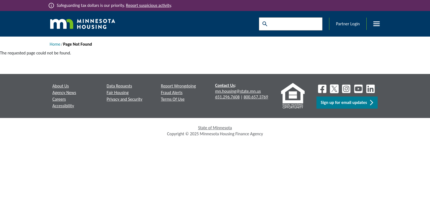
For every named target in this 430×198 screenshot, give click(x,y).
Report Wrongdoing (178, 86)
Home (55, 44)
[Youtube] (358, 89)
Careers (59, 99)
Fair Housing (118, 92)
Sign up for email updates (347, 102)
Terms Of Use (173, 99)
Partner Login (348, 23)
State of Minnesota (215, 127)
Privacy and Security (124, 99)
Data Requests (119, 86)
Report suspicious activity (148, 5)
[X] (334, 89)
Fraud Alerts (172, 92)
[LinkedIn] (371, 89)
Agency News (64, 92)
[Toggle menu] (373, 24)
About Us (60, 86)
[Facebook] (322, 89)
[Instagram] (346, 89)
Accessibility (63, 105)
